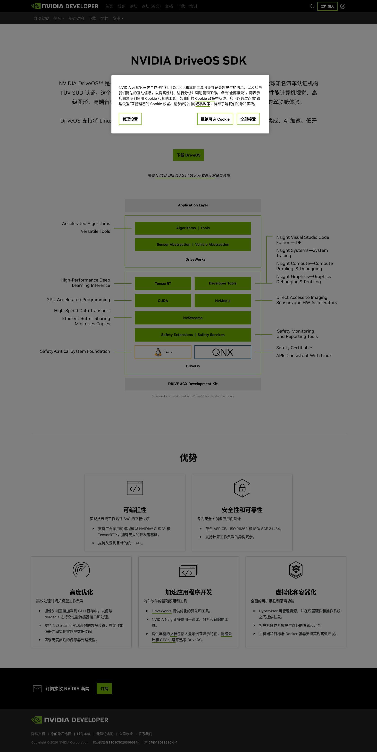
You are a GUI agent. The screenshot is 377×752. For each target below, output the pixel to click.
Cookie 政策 (205, 98)
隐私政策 (203, 103)
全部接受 (248, 119)
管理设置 (130, 119)
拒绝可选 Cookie (215, 119)
